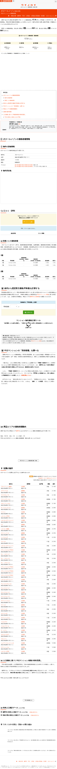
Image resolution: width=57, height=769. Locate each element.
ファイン (3, 512)
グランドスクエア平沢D (7, 550)
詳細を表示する (33, 712)
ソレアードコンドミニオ (7, 643)
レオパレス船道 (5, 529)
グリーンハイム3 (5, 600)
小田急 (28, 16)
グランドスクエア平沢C (7, 575)
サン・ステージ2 (5, 558)
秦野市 (19, 16)
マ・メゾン (4, 630)
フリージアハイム (5, 499)
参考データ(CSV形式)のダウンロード (47, 478)
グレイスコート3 (5, 596)
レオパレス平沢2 (5, 516)
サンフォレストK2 (5, 507)
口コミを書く (28, 222)
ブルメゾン (4, 639)
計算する (28, 312)
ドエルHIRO (4, 622)
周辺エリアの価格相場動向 (10, 109)
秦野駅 (30, 166)
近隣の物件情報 (7, 111)
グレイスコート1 (5, 588)
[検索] (1, 1)
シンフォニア (4, 537)
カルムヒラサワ (5, 634)
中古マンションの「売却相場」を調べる (13, 106)
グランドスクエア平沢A (7, 567)
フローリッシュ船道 (6, 486)
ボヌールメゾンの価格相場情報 (11, 95)
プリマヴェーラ (5, 495)
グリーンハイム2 (5, 617)
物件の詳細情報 (8, 98)
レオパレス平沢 (5, 651)
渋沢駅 (43, 16)
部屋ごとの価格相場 (9, 100)
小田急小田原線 (23, 165)
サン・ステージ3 (5, 562)
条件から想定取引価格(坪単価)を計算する (14, 103)
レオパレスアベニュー (7, 579)
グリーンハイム (5, 647)
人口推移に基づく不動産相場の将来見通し (14, 114)
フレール (3, 541)
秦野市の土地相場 (34, 296)
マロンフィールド (5, 503)
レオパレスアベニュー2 (7, 545)
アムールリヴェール (6, 584)
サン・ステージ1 (5, 554)
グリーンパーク (5, 533)
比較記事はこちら (26, 375)
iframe (28, 72)
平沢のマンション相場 (43, 294)
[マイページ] (13, 1)
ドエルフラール (5, 626)
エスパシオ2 (4, 613)
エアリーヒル (4, 491)
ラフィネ (3, 605)
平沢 (23, 16)
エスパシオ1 (4, 609)
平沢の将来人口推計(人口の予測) (12, 117)
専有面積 (6, 306)
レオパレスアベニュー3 (7, 520)
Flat (2, 524)
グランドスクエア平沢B (7, 571)
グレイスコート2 (5, 592)
